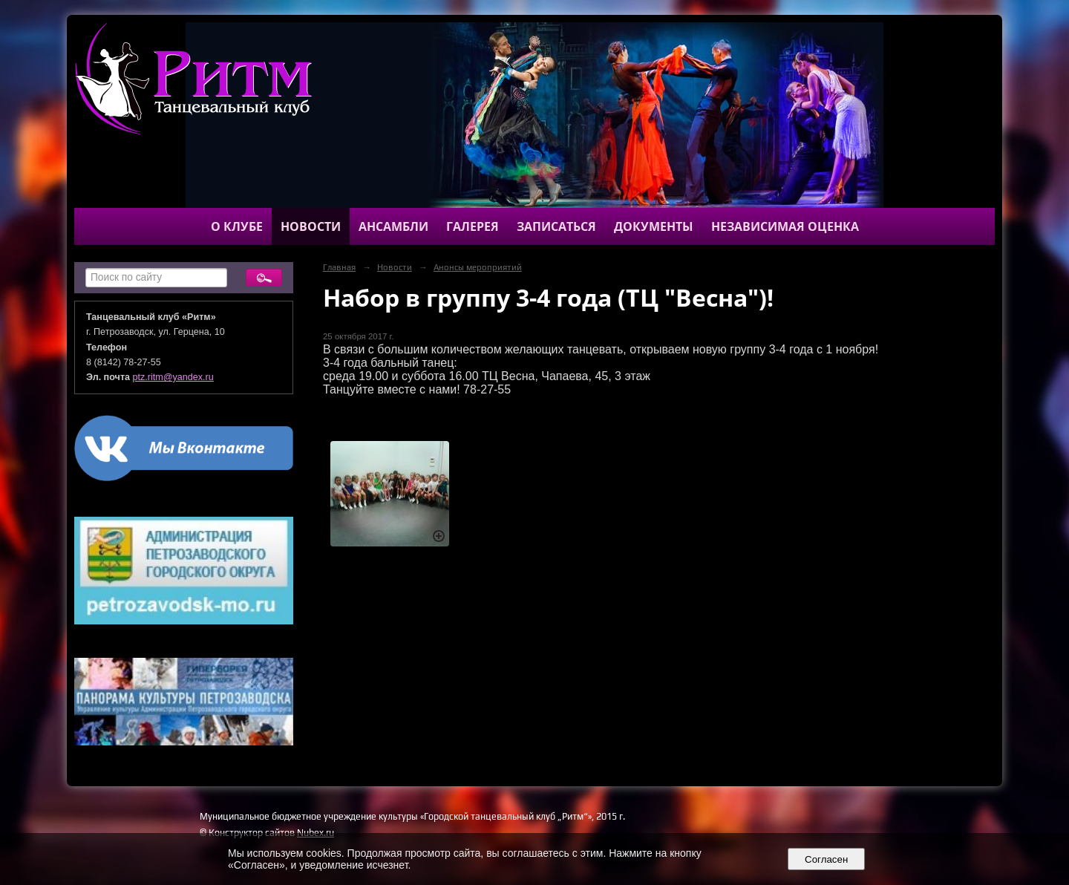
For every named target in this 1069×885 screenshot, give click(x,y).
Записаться (556, 226)
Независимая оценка (785, 226)
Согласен (827, 859)
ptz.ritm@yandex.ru (173, 377)
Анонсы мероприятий (478, 267)
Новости (311, 226)
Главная (339, 267)
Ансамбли (393, 226)
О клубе (237, 226)
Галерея (472, 226)
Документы (653, 226)
